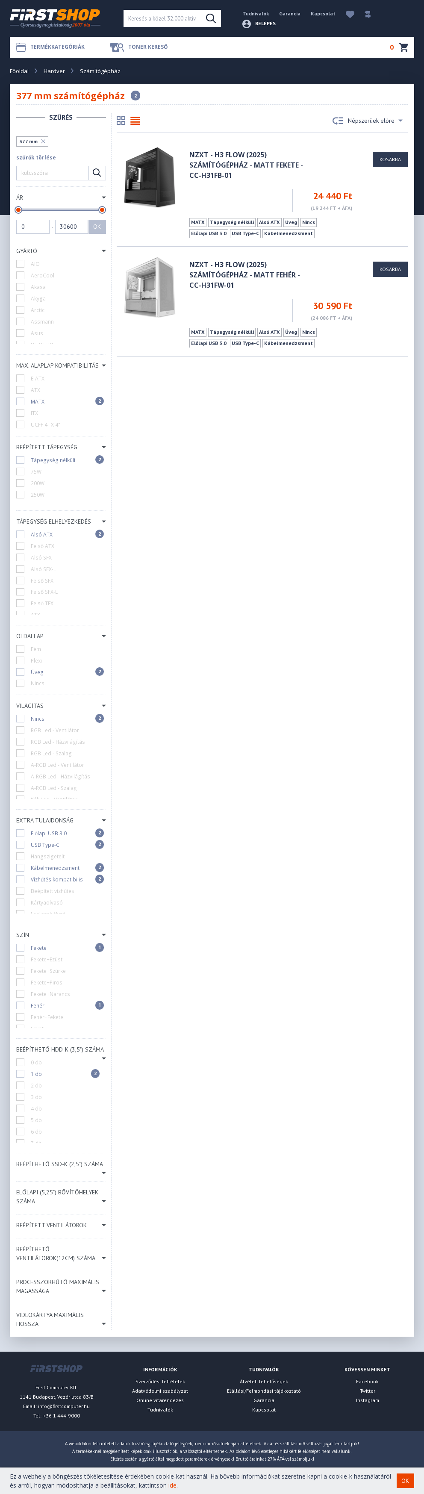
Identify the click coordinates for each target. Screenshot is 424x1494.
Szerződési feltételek (160, 1381)
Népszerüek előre (368, 121)
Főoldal (19, 71)
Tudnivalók (255, 13)
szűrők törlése (36, 157)
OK (97, 226)
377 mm (28, 141)
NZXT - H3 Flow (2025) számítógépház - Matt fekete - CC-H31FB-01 (246, 165)
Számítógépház (100, 71)
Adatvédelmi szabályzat (160, 1391)
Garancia (289, 13)
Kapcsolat (323, 13)
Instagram (367, 1400)
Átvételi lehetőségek (264, 1381)
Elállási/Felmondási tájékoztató (264, 1391)
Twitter (367, 1391)
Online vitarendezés (160, 1400)
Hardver (54, 71)
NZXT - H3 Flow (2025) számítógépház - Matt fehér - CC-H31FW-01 (244, 275)
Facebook (367, 1381)
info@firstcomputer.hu (64, 1406)
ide (172, 1485)
